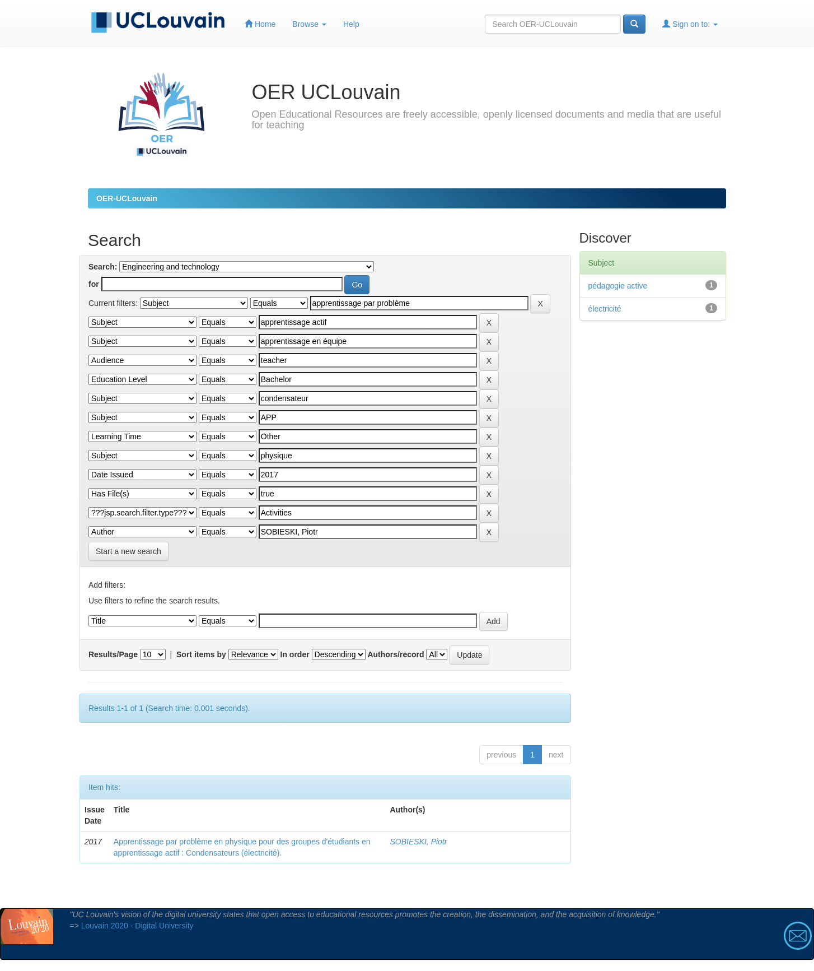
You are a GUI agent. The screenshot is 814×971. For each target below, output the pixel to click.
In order (295, 654)
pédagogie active (618, 285)
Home (260, 24)
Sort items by (201, 654)
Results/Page (113, 654)
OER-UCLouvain (126, 198)
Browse (309, 24)
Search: (102, 266)
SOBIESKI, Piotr (418, 841)
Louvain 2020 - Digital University (137, 925)
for (93, 284)
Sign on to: (690, 24)
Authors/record (395, 654)
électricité (604, 308)
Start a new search (128, 551)
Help (351, 24)
